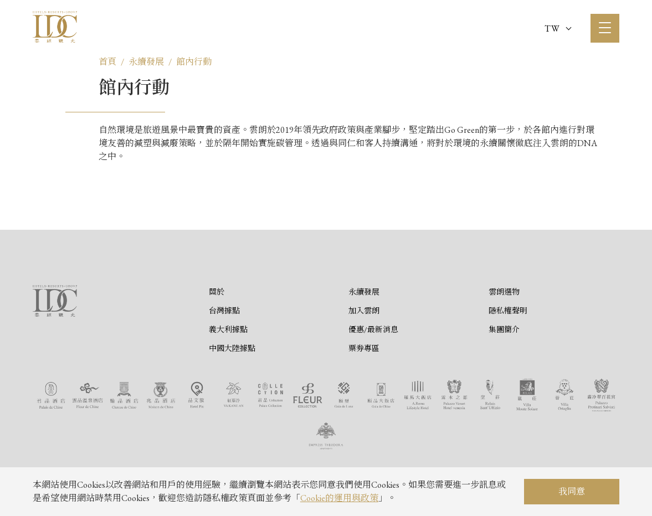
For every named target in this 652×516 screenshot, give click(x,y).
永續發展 (146, 62)
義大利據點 (228, 329)
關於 (216, 292)
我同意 (571, 491)
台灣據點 (224, 311)
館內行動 (194, 62)
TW (558, 28)
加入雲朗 (363, 311)
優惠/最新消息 (373, 329)
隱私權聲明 (508, 311)
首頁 (107, 62)
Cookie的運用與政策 (339, 498)
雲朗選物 (504, 292)
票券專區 (363, 348)
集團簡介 (504, 329)
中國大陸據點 (232, 348)
